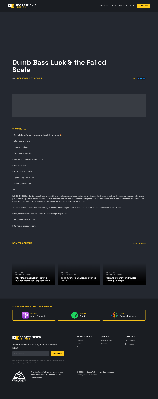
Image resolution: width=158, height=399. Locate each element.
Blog (121, 6)
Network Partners (106, 340)
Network (130, 6)
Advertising (104, 344)
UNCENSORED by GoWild (29, 78)
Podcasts (103, 6)
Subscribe (143, 6)
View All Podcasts (139, 243)
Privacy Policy (39, 360)
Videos (114, 6)
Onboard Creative (90, 375)
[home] (22, 6)
